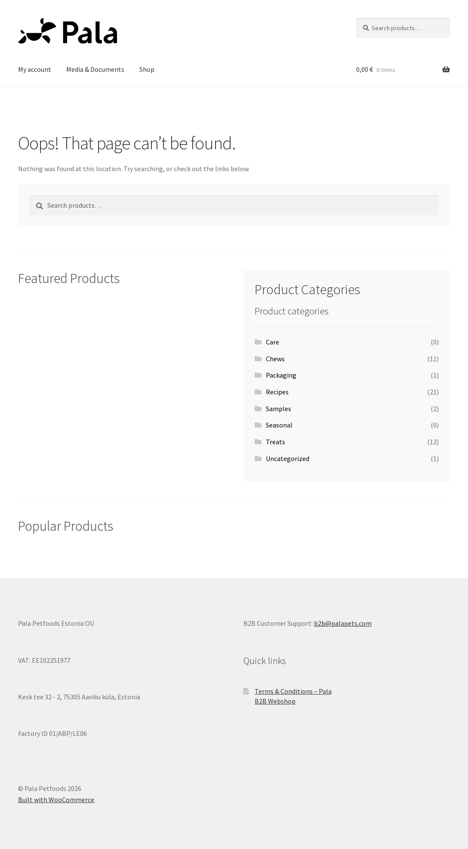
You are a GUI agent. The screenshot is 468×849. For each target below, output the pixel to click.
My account (34, 69)
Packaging (281, 375)
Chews (275, 358)
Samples (278, 408)
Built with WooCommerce (56, 799)
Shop (146, 69)
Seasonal (279, 425)
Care (272, 342)
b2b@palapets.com (343, 623)
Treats (275, 441)
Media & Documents (95, 69)
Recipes (277, 392)
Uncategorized (287, 458)
